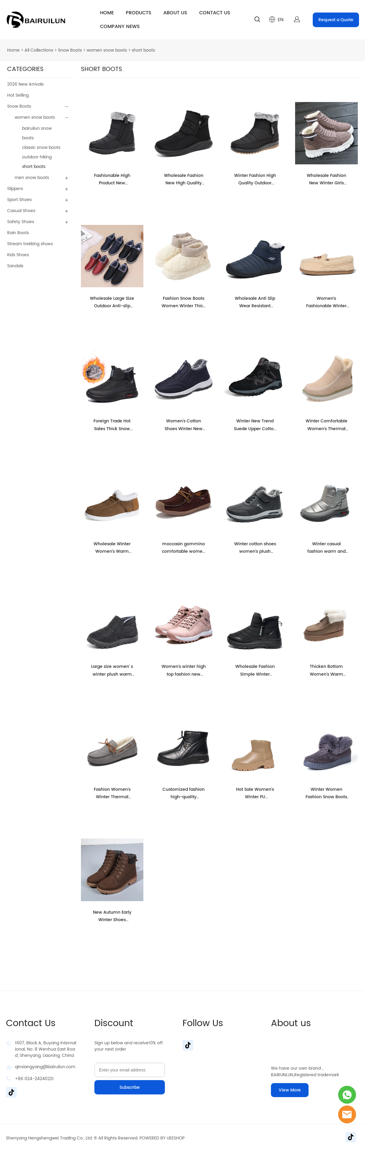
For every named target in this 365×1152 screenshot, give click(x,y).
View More (290, 1090)
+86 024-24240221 (34, 1079)
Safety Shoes (20, 221)
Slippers (15, 188)
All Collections (38, 50)
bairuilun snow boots (37, 133)
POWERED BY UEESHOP (162, 1138)
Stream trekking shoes (30, 243)
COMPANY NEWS (120, 26)
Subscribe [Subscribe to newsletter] (129, 1087)
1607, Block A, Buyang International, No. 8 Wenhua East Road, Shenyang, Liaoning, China (45, 1049)
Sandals (15, 265)
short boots (143, 50)
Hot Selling (18, 95)
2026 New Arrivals (25, 84)
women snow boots (107, 50)
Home (13, 50)
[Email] (129, 1070)
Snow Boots (70, 50)
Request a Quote (335, 19)
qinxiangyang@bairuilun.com (45, 1067)
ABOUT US (175, 13)
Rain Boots (18, 232)
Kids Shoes (18, 254)
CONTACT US (214, 13)
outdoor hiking (37, 157)
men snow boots (32, 177)
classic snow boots (41, 147)
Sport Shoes (19, 199)
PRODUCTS (138, 13)
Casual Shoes (21, 210)
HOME (107, 13)
